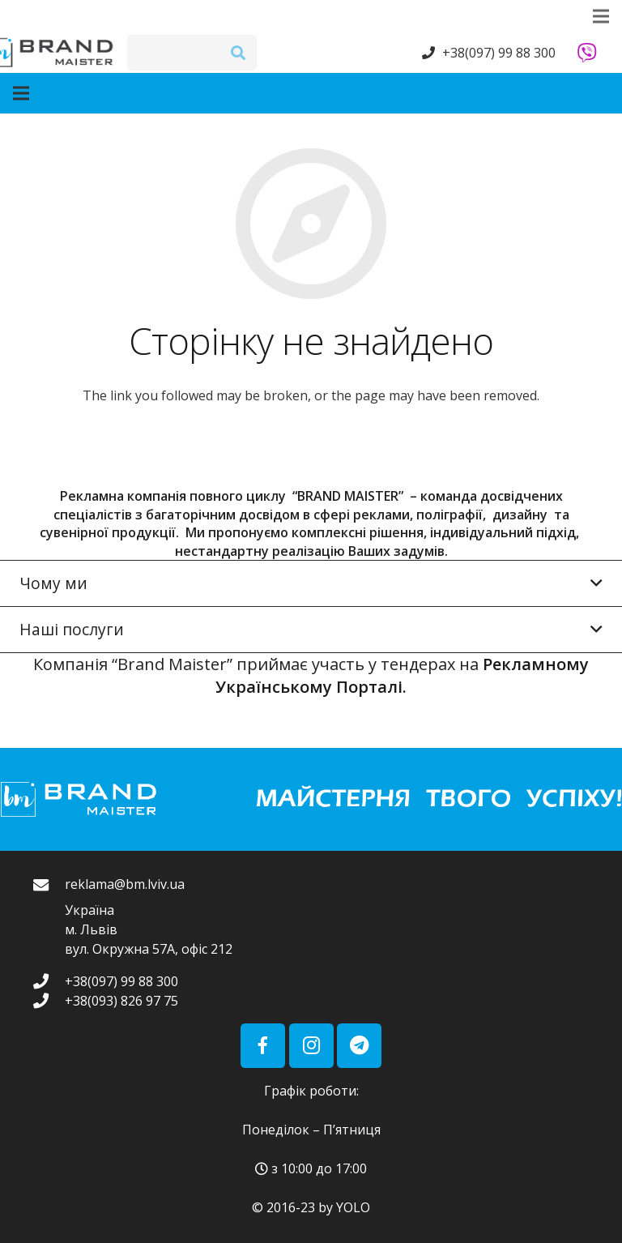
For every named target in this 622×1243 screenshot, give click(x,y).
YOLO (353, 1207)
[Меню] (106, 93)
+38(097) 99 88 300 (499, 53)
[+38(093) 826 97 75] (48, 1000)
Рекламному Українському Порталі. (402, 675)
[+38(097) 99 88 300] (48, 981)
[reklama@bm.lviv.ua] (48, 918)
